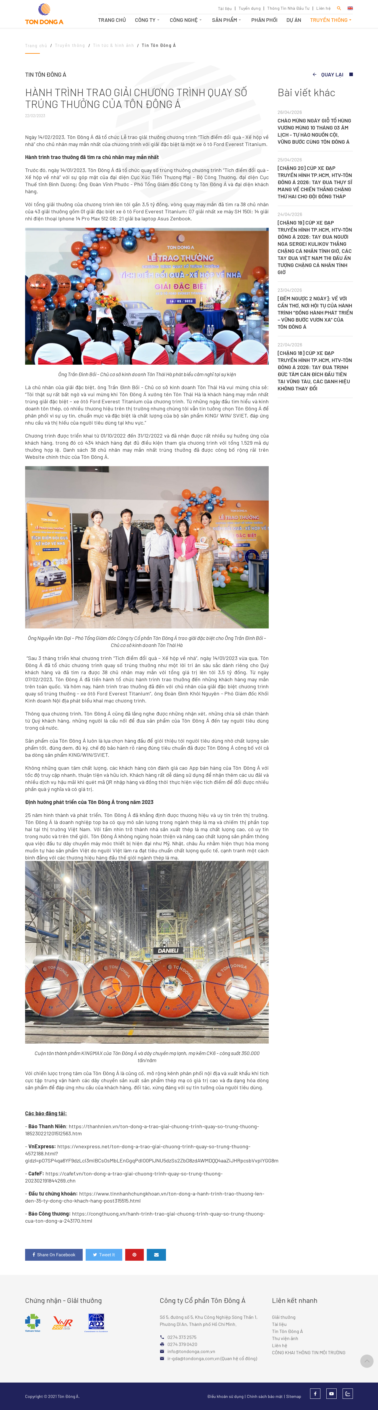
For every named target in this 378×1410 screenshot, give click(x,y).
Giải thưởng (284, 1317)
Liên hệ (323, 8)
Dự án (293, 20)
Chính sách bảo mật (265, 1396)
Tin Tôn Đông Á (287, 1331)
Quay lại (327, 74)
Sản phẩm (227, 20)
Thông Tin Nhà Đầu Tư (288, 8)
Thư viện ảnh (285, 1338)
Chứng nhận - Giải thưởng (63, 1300)
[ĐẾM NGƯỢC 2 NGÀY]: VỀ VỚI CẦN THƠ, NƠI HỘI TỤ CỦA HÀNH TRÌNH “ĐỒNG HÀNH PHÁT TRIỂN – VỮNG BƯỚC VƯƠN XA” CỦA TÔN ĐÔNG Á (315, 312)
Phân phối (264, 20)
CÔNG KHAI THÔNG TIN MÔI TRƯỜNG (309, 1352)
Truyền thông (331, 20)
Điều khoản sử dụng (225, 1396)
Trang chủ (112, 20)
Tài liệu (225, 8)
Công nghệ (186, 20)
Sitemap (293, 1396)
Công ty (148, 20)
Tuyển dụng (249, 8)
